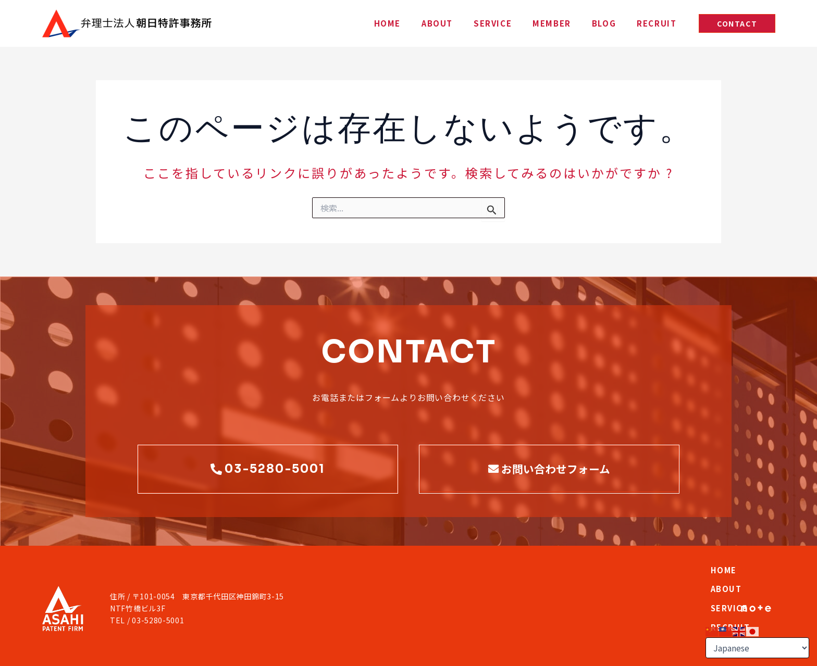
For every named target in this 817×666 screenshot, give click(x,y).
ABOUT (484, 23)
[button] (737, 23)
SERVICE (529, 23)
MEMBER (578, 23)
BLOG (620, 23)
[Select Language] (757, 647)
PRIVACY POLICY (70, 652)
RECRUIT (662, 23)
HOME (444, 23)
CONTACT (688, 584)
